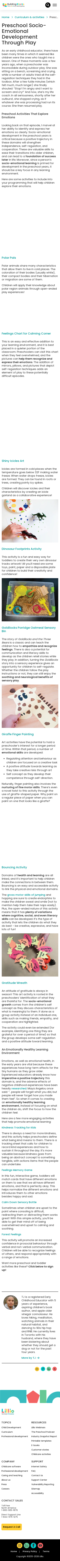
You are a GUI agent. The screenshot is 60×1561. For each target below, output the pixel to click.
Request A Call (11, 1527)
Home (14, 1551)
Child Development (11, 1427)
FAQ (33, 1471)
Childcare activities (41, 1454)
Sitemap (35, 1488)
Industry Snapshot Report (44, 1436)
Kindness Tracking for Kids (19, 1127)
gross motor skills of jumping (26, 895)
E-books (35, 1445)
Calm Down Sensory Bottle (19, 1202)
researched (18, 1088)
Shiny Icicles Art (13, 461)
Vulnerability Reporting (42, 1484)
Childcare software (11, 1466)
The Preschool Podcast (43, 1431)
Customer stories (40, 1449)
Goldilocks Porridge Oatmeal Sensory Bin (29, 629)
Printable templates (41, 1440)
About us (5, 1479)
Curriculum (7, 1431)
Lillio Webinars (38, 1427)
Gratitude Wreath (14, 983)
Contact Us (37, 1475)
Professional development (14, 1436)
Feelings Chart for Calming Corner (26, 333)
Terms (46, 1551)
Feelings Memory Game (17, 1170)
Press (4, 1484)
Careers (5, 1488)
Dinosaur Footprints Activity (22, 549)
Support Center (39, 1479)
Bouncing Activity (14, 867)
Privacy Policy (30, 1551)
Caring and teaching (11, 1475)
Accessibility (37, 1493)
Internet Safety (39, 1466)
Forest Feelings (11, 1234)
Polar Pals (9, 258)
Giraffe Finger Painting (18, 734)
